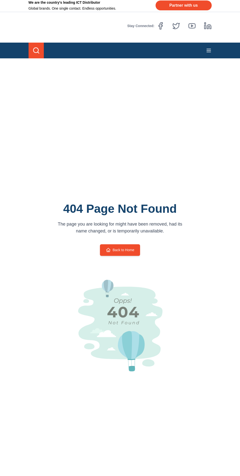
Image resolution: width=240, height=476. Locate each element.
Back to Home (120, 249)
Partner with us (183, 5)
